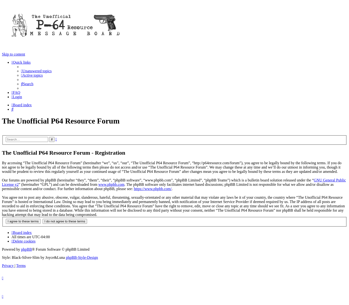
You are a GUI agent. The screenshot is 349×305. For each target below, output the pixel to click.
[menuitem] (36, 71)
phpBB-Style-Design (82, 257)
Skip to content (13, 54)
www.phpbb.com (111, 184)
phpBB (26, 249)
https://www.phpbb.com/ (153, 189)
